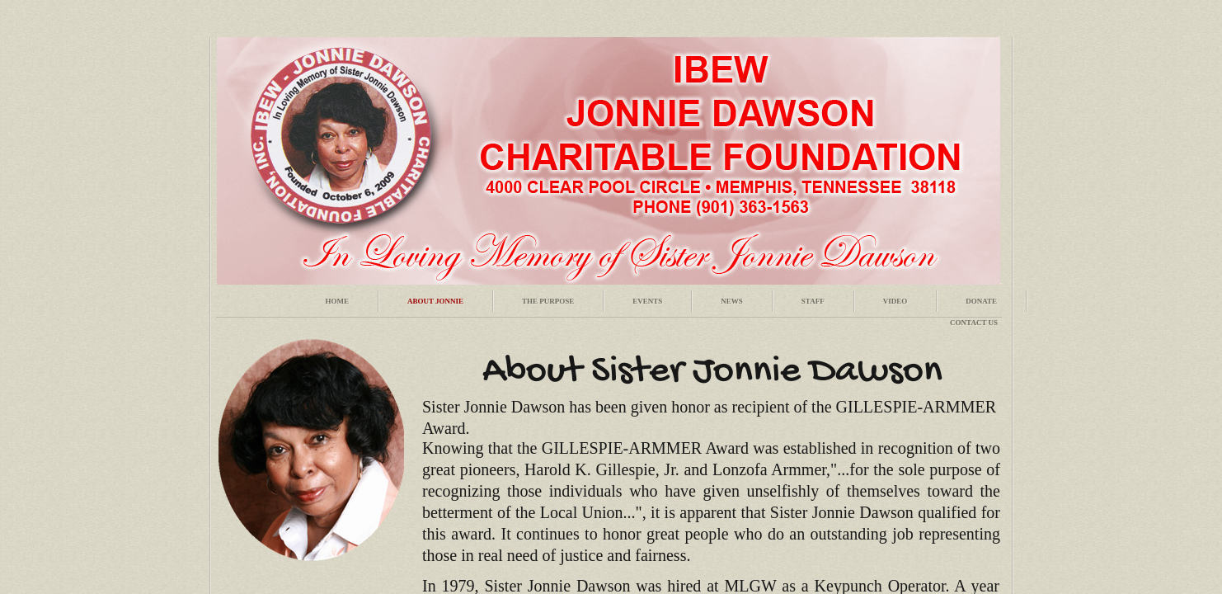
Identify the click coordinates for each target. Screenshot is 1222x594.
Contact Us (974, 322)
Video (895, 301)
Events (647, 301)
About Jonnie (435, 301)
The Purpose (548, 301)
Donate (981, 301)
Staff (813, 301)
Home (337, 301)
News (732, 301)
